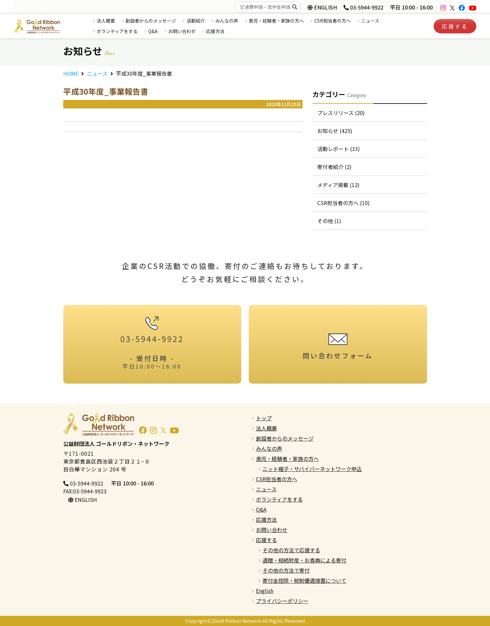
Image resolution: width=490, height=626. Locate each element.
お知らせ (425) (334, 131)
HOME (70, 73)
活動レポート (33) (338, 149)
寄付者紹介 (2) (334, 167)
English (264, 591)
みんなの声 (226, 20)
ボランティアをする (117, 31)
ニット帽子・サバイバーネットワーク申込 (312, 469)
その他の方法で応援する (291, 550)
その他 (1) (329, 221)
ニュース (370, 20)
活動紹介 (195, 20)
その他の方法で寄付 (286, 570)
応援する (455, 26)
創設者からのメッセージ (151, 20)
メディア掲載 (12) (338, 185)
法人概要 (106, 20)
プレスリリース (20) (341, 113)
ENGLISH (322, 7)
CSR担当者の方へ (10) (343, 203)
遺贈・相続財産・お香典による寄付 (304, 560)
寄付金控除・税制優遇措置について (304, 580)
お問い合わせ (182, 31)
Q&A (153, 31)
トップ (264, 418)
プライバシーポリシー (282, 601)
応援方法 (215, 31)
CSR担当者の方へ (332, 20)
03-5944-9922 (363, 7)
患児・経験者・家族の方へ (276, 20)
